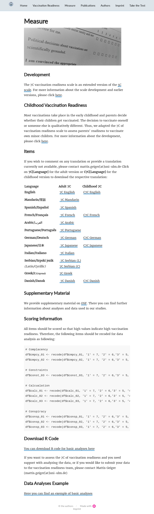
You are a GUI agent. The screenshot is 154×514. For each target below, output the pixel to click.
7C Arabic (67, 222)
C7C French (91, 215)
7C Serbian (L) (70, 260)
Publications (88, 5)
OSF (84, 303)
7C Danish (67, 281)
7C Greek (66, 273)
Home (23, 5)
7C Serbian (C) (70, 266)
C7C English (91, 192)
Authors (105, 5)
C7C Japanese (92, 245)
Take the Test (137, 5)
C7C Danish (91, 281)
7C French (67, 215)
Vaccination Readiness (46, 5)
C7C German (92, 238)
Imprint (120, 5)
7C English (67, 192)
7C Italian (67, 253)
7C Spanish (68, 207)
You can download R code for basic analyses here (59, 448)
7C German (68, 238)
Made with (88, 505)
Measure (70, 5)
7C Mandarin (69, 200)
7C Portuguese (70, 230)
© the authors (65, 505)
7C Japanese (69, 245)
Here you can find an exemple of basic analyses (58, 493)
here (58, 95)
